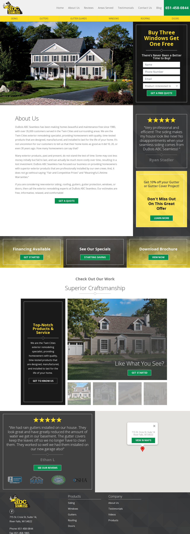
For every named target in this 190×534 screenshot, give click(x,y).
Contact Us (145, 8)
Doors (175, 18)
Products (113, 510)
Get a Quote (67, 201)
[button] (142, 444)
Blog (159, 8)
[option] (79, 393)
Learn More (161, 218)
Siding (14, 18)
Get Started (139, 372)
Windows (114, 18)
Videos (112, 504)
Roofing (145, 18)
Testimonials (126, 8)
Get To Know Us (43, 381)
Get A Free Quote (161, 93)
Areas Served (105, 8)
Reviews (89, 8)
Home (60, 8)
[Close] (154, 421)
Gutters (44, 18)
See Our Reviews (47, 467)
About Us (74, 8)
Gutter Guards (78, 18)
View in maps (143, 435)
